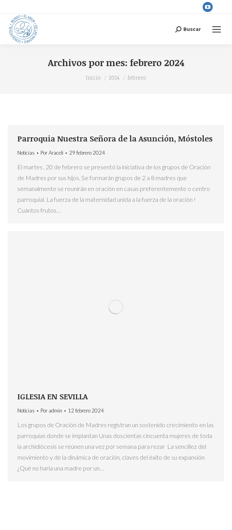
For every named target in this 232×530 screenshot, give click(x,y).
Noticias (26, 153)
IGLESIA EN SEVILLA (52, 396)
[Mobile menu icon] (216, 29)
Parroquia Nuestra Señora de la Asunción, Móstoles (115, 138)
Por (52, 153)
